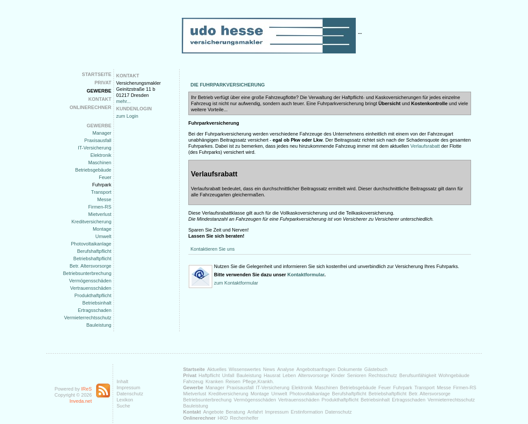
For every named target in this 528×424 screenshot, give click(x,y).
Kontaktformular (305, 274)
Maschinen (99, 162)
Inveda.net (81, 401)
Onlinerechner (90, 107)
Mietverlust (99, 214)
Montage (102, 229)
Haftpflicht (209, 375)
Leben (289, 375)
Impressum (128, 387)
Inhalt (122, 381)
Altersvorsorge (313, 375)
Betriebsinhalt (96, 302)
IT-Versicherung (94, 147)
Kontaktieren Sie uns (212, 249)
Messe (104, 199)
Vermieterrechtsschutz (87, 317)
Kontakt (99, 99)
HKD (223, 418)
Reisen (232, 381)
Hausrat (272, 375)
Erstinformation (307, 411)
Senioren (356, 375)
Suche (123, 405)
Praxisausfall (97, 140)
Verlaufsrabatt (425, 146)
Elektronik (100, 155)
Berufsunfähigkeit (417, 375)
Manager (102, 133)
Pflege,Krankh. (258, 381)
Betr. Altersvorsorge (90, 265)
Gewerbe (99, 90)
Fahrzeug (193, 381)
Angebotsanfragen (315, 369)
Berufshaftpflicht (94, 251)
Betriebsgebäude (93, 169)
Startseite (96, 74)
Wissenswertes (245, 369)
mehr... (123, 101)
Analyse (285, 369)
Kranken (214, 381)
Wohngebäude (453, 375)
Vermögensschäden (90, 280)
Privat (102, 82)
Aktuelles (217, 369)
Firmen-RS (99, 206)
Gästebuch (376, 369)
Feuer (105, 177)
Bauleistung (99, 325)
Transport (101, 192)
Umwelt (103, 236)
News (269, 369)
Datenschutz (130, 393)
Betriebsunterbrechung (87, 273)
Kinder (338, 375)
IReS (86, 388)
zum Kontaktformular (236, 282)
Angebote (213, 411)
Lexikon (125, 399)
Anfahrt (255, 411)
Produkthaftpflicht (92, 295)
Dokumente (350, 369)
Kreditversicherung (91, 221)
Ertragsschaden (94, 310)
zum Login (127, 116)
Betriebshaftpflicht (92, 258)
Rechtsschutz (382, 375)
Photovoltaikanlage (91, 243)
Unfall (228, 375)
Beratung (235, 411)
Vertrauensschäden (90, 288)
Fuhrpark (101, 184)
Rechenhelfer (244, 418)
